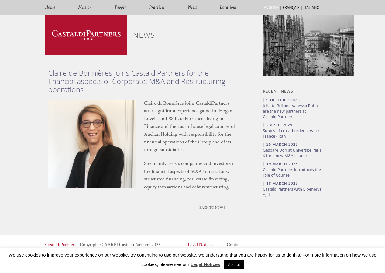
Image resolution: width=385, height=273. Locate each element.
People (120, 7)
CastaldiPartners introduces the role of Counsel (292, 172)
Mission (84, 7)
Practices (157, 7)
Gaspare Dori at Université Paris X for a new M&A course (292, 152)
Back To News (212, 207)
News (192, 7)
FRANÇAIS (291, 7)
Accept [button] (234, 264)
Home (50, 7)
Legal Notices (200, 245)
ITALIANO (311, 7)
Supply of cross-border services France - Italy (291, 133)
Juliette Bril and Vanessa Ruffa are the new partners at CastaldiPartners (290, 111)
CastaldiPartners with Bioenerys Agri (292, 191)
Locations (228, 7)
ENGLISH (271, 7)
